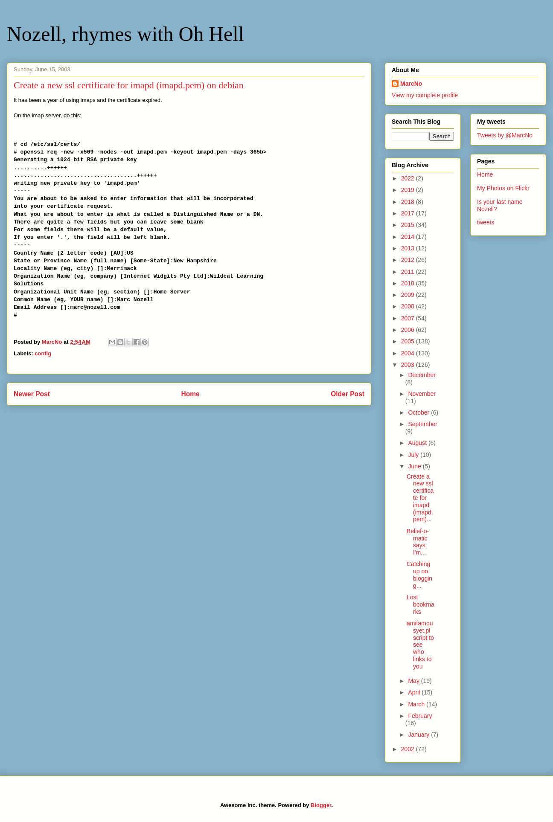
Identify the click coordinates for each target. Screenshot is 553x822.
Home (190, 394)
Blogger (321, 805)
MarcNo (411, 83)
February (420, 715)
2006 (408, 329)
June (415, 466)
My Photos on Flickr (503, 188)
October (419, 412)
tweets (485, 222)
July (414, 454)
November (422, 393)
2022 (408, 178)
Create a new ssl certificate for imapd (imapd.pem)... (420, 498)
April (415, 692)
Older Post (347, 394)
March (417, 704)
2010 (408, 283)
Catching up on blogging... (419, 575)
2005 (408, 341)
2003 (408, 364)
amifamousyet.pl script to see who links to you (420, 645)
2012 (408, 259)
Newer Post (32, 394)
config (43, 353)
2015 (408, 224)
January (419, 734)
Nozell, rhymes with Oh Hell (125, 34)
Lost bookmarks (420, 604)
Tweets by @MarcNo (505, 135)
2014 (408, 236)
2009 (408, 294)
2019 (408, 189)
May (414, 680)
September (422, 424)
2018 (408, 201)
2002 (408, 749)
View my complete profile (425, 95)
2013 (408, 248)
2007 (408, 318)
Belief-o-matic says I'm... (418, 542)
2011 (408, 271)
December (422, 375)
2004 (408, 353)
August (418, 442)
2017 (408, 213)
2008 (408, 306)
